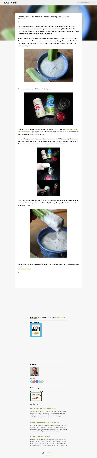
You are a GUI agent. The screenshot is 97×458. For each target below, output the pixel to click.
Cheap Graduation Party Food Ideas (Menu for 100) (43, 408)
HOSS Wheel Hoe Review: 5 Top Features (40, 436)
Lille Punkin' (11, 2)
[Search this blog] (88, 2)
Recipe (29, 269)
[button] (19, 22)
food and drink (22, 269)
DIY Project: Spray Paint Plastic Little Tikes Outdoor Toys (44, 422)
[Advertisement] (48, 301)
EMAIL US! (33, 378)
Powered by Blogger (48, 452)
